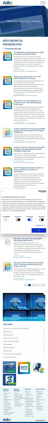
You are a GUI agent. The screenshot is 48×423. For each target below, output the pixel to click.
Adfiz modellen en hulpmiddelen (12, 354)
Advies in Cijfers (19, 394)
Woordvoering (29, 414)
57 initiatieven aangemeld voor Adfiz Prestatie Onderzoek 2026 (29, 53)
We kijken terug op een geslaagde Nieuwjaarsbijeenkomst (28, 239)
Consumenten (40, 406)
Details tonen (39, 225)
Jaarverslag (17, 399)
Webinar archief (7, 332)
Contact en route (30, 416)
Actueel (16, 393)
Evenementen (29, 404)
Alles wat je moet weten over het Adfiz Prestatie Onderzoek (27, 77)
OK (39, 230)
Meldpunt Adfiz (7, 351)
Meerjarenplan (29, 400)
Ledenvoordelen (7, 344)
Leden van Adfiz (30, 398)
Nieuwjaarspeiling (8, 335)
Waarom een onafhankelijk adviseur (40, 393)
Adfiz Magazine (18, 396)
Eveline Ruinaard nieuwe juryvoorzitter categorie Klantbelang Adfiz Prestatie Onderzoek (29, 131)
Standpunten (29, 403)
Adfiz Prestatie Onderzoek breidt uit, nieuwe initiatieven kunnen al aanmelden (28, 170)
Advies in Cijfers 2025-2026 (11, 341)
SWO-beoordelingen (9, 347)
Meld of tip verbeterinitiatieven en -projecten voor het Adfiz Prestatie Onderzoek (28, 103)
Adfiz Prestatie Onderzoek (10, 338)
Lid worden (28, 411)
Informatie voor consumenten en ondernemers (16, 328)
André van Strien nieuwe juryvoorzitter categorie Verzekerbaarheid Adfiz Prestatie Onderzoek (29, 149)
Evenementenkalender (9, 357)
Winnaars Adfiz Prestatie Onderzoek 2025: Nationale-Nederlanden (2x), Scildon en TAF (28, 265)
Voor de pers (18, 406)
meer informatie (20, 70)
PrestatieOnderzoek (31, 71)
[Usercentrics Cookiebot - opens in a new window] (39, 191)
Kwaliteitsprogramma (31, 401)
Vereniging (28, 257)
